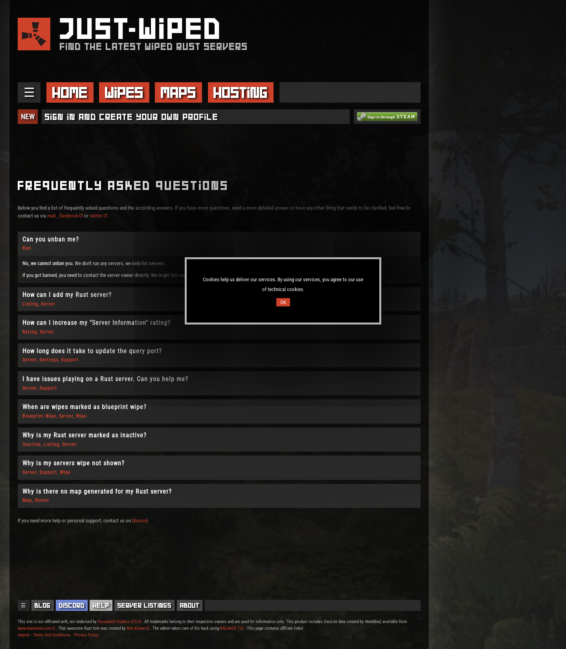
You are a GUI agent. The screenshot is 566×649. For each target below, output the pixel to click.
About (190, 605)
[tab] (219, 244)
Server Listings (144, 605)
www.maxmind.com (36, 628)
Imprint (23, 635)
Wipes (124, 92)
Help (101, 605)
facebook (71, 216)
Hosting (240, 92)
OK (283, 302)
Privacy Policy (86, 635)
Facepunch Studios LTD (119, 621)
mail (51, 216)
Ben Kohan (138, 628)
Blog (43, 605)
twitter (98, 216)
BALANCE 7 (231, 628)
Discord (72, 605)
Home (70, 92)
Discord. (140, 521)
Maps (178, 92)
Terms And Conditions (51, 635)
